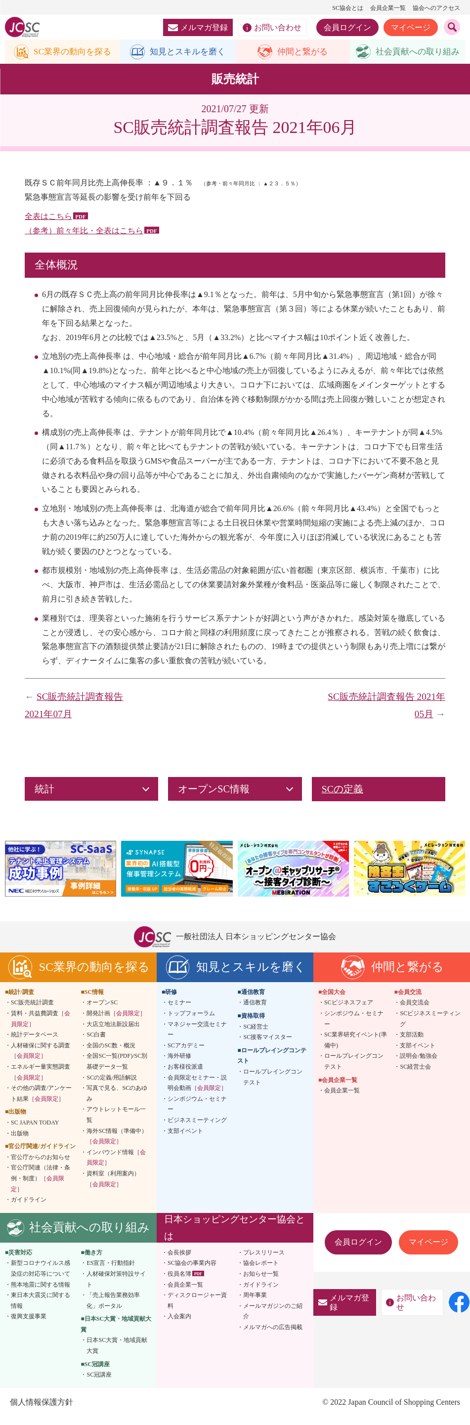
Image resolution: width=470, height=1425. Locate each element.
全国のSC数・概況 (110, 1053)
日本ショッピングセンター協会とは (234, 1235)
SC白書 (96, 1042)
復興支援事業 (28, 1324)
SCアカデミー (186, 1053)
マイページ (410, 27)
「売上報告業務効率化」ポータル (113, 1309)
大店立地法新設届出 (113, 1032)
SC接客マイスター (267, 1045)
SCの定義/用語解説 (111, 1085)
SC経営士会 (415, 1075)
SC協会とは (347, 7)
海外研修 (179, 1064)
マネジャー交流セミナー (197, 1037)
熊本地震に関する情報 (40, 1292)
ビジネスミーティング (197, 1128)
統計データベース (34, 1042)
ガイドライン (28, 1208)
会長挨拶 (179, 1260)
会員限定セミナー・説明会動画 (197, 1091)
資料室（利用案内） (113, 1187)
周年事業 (255, 1303)
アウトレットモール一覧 (116, 1123)
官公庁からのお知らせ (40, 1165)
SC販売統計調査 (32, 1010)
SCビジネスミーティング (430, 1027)
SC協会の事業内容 (192, 1271)
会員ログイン (347, 27)
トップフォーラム (191, 1021)
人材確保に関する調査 (40, 1059)
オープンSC (102, 1010)
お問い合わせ (272, 27)
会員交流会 (414, 1010)
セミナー (179, 1010)
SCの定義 (342, 797)
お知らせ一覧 (261, 1282)
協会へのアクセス (436, 7)
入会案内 (179, 1324)
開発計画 (116, 1021)
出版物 (20, 1141)
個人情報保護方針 (41, 1410)
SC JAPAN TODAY (35, 1130)
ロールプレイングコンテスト (272, 1085)
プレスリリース (264, 1260)
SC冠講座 (99, 1383)
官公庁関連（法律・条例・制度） (40, 1186)
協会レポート (261, 1271)
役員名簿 (179, 1282)
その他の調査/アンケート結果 (41, 1102)
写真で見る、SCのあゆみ (116, 1102)
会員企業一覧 (388, 7)
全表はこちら (48, 224)
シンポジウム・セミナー (197, 1112)
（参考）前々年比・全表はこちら (84, 239)
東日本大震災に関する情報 (40, 1309)
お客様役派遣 (185, 1075)
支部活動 (412, 1042)
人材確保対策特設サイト (116, 1287)
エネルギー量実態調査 (40, 1080)
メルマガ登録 (198, 27)
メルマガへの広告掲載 (272, 1335)
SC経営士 (255, 1034)
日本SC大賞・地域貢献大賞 (116, 1354)
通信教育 (255, 1010)
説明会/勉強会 (418, 1064)
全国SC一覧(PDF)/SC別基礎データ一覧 (116, 1070)
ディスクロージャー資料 (197, 1309)
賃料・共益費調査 (40, 1027)
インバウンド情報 (116, 1165)
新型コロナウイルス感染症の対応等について (40, 1277)
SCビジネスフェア (348, 1010)
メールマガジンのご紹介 (272, 1319)
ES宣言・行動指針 (110, 1271)
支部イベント (185, 1138)
